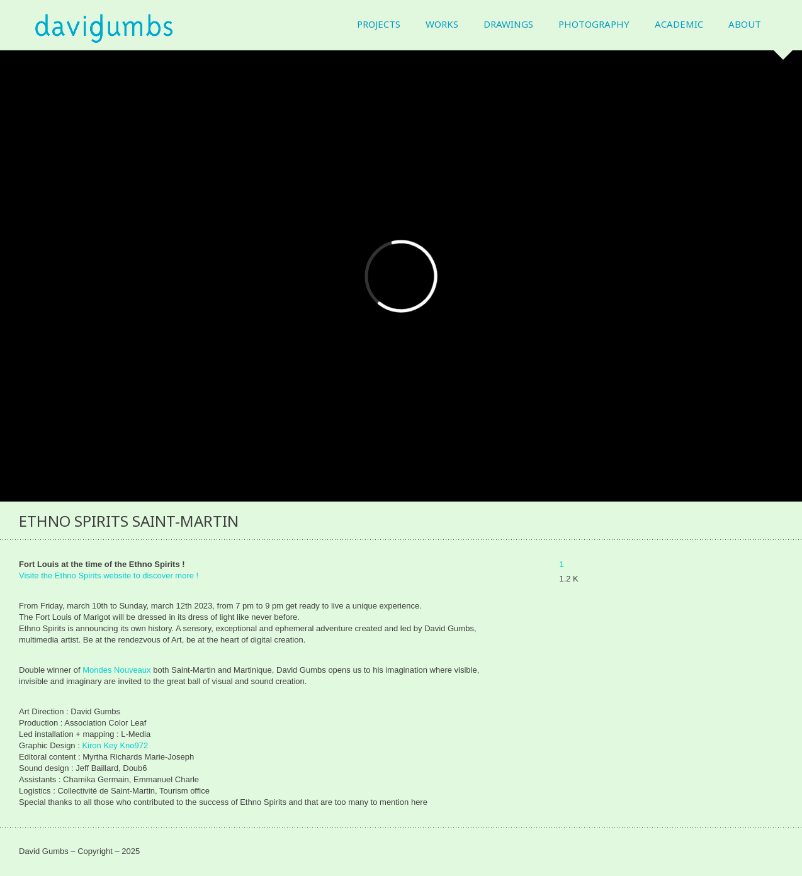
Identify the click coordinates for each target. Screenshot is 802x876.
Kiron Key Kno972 (115, 745)
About (744, 24)
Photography (594, 24)
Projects (378, 24)
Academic (679, 24)
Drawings (508, 24)
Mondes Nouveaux (116, 670)
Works (442, 24)
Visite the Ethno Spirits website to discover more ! (108, 575)
